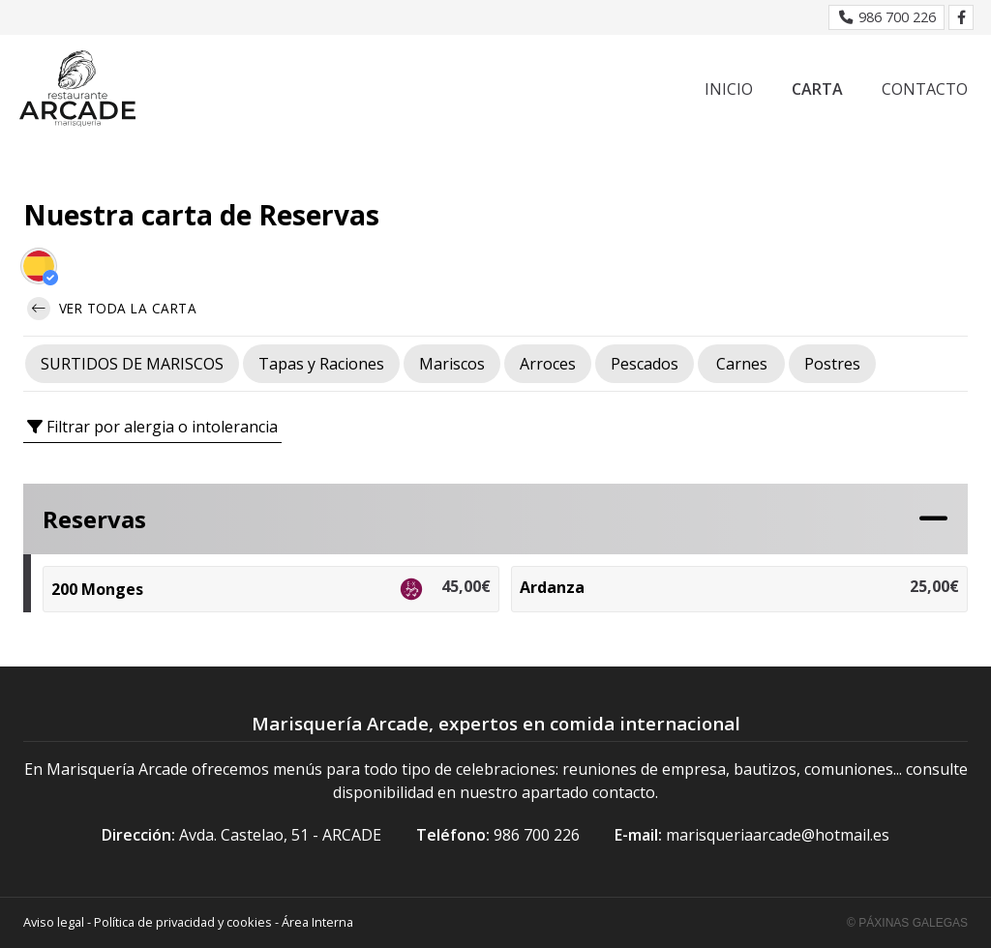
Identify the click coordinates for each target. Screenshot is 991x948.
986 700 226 (537, 834)
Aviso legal (53, 922)
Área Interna (317, 922)
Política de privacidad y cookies (183, 922)
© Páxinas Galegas (907, 923)
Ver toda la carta (111, 308)
